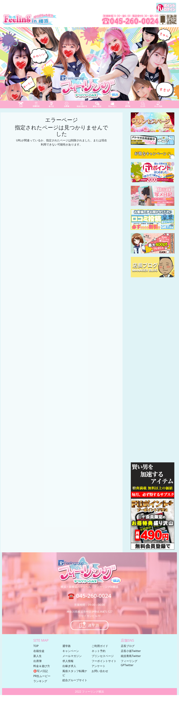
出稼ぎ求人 (69, 666)
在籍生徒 (38, 651)
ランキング (40, 681)
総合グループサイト (74, 680)
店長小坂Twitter (131, 651)
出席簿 (37, 661)
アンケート (98, 666)
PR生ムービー (42, 676)
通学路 (66, 646)
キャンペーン (70, 651)
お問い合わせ (100, 671)
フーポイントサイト (104, 661)
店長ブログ (128, 646)
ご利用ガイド (100, 646)
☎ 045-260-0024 (89, 595)
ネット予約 (98, 651)
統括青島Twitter (131, 656)
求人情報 (67, 661)
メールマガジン (72, 656)
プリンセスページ (103, 656)
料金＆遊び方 (41, 666)
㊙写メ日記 (40, 671)
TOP (36, 646)
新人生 (37, 656)
